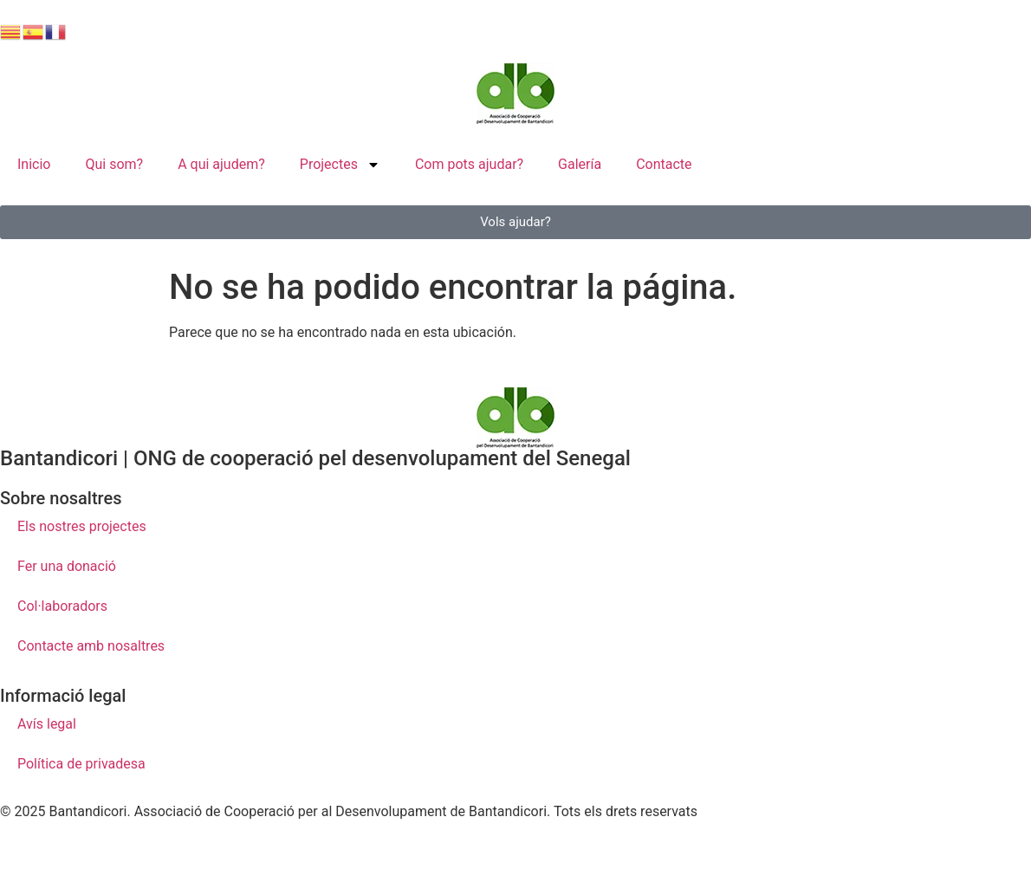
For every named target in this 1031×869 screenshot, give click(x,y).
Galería (579, 164)
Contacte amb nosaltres (91, 646)
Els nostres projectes (81, 526)
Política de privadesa (81, 764)
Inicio (33, 164)
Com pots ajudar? (469, 164)
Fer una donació (66, 566)
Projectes (340, 164)
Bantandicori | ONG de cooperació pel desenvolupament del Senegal (315, 458)
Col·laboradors (62, 606)
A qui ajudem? (221, 164)
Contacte (663, 164)
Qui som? (114, 164)
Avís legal (46, 724)
